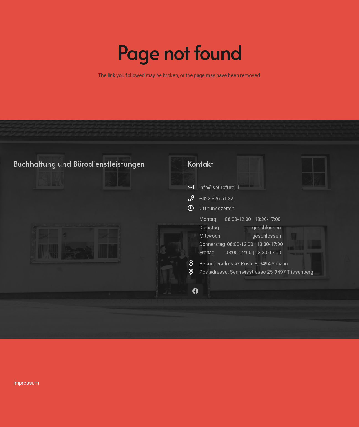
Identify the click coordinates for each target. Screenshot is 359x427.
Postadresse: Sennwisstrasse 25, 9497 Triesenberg (256, 272)
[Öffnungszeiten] (193, 208)
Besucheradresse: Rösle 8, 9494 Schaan (243, 263)
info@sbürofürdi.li (219, 187)
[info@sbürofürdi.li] (193, 187)
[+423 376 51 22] (193, 198)
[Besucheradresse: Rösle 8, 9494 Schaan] (193, 264)
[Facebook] (195, 291)
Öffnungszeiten (216, 208)
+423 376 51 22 (216, 198)
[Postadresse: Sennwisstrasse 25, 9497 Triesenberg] (193, 272)
